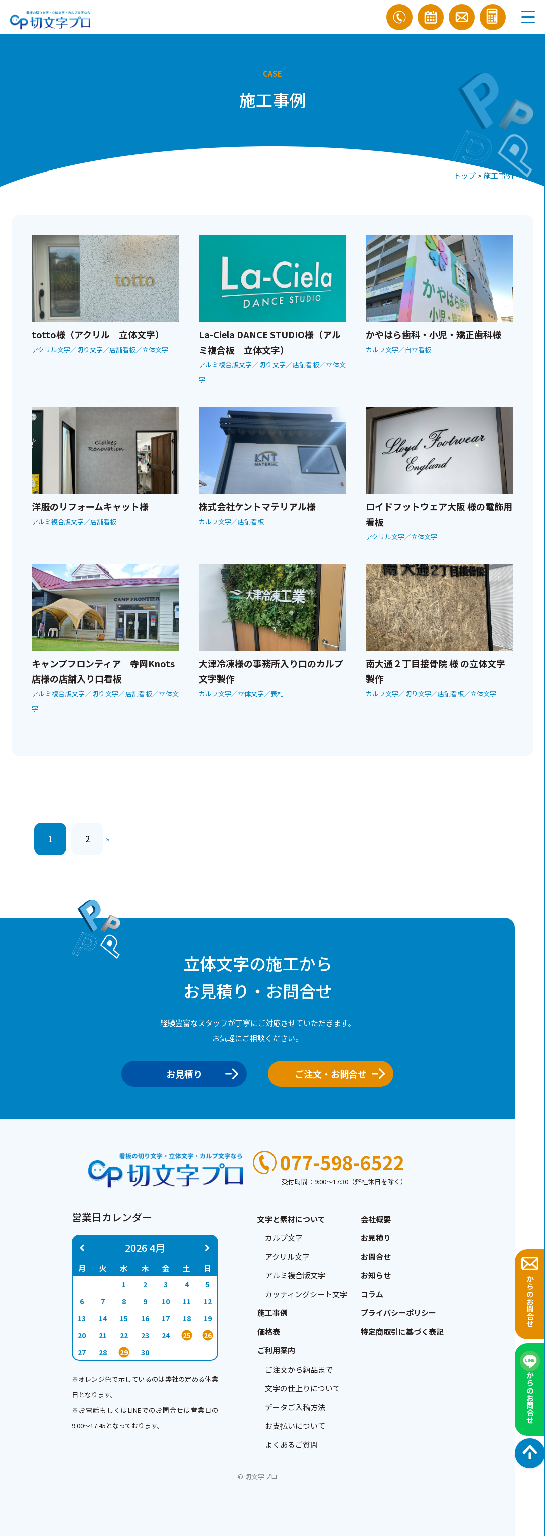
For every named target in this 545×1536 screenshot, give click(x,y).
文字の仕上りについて (302, 1388)
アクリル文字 (287, 1256)
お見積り (199, 1073)
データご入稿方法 (295, 1407)
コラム (372, 1294)
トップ (464, 175)
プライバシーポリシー (398, 1312)
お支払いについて (295, 1425)
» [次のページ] (107, 838)
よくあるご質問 (291, 1444)
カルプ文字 (284, 1237)
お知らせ (376, 1275)
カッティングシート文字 (306, 1294)
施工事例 (498, 175)
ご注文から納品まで (299, 1369)
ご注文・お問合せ (336, 1073)
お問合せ (376, 1256)
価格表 (268, 1331)
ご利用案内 (276, 1350)
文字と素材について (291, 1219)
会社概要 (376, 1219)
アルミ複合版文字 (295, 1275)
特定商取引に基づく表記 (402, 1331)
